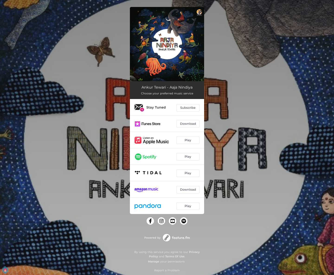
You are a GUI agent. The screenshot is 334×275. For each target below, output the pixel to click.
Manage (153, 261)
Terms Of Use (175, 256)
